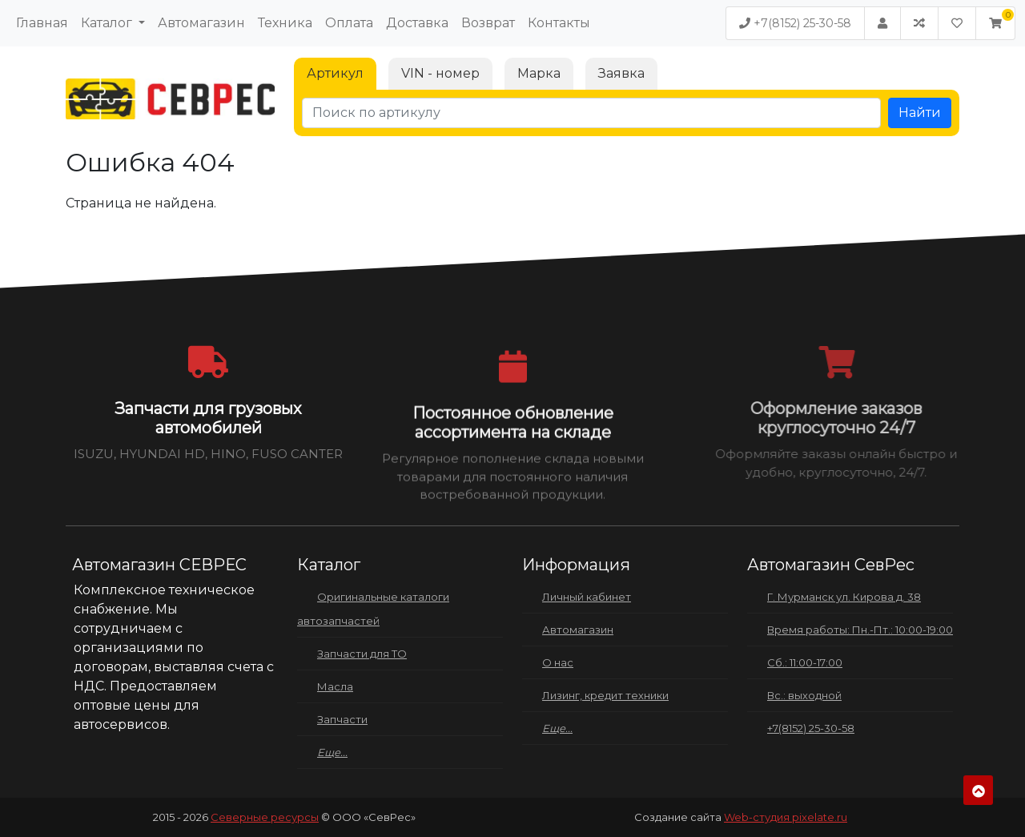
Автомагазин (201, 22)
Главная (42, 22)
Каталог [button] (108, 22)
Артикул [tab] (335, 73)
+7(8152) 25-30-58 (795, 23)
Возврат (488, 22)
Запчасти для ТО (362, 653)
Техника (285, 22)
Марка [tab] (539, 73)
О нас (557, 662)
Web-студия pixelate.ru (785, 817)
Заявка (621, 73)
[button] (995, 23)
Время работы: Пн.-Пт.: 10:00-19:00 (860, 629)
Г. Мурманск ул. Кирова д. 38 (844, 596)
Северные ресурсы (265, 817)
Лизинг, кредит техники (605, 695)
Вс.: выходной (804, 695)
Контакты (559, 22)
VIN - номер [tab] (440, 73)
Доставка (417, 22)
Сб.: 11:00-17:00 (804, 662)
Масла (335, 686)
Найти (919, 112)
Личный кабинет (586, 596)
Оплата (349, 22)
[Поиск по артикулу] (591, 113)
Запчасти (342, 719)
